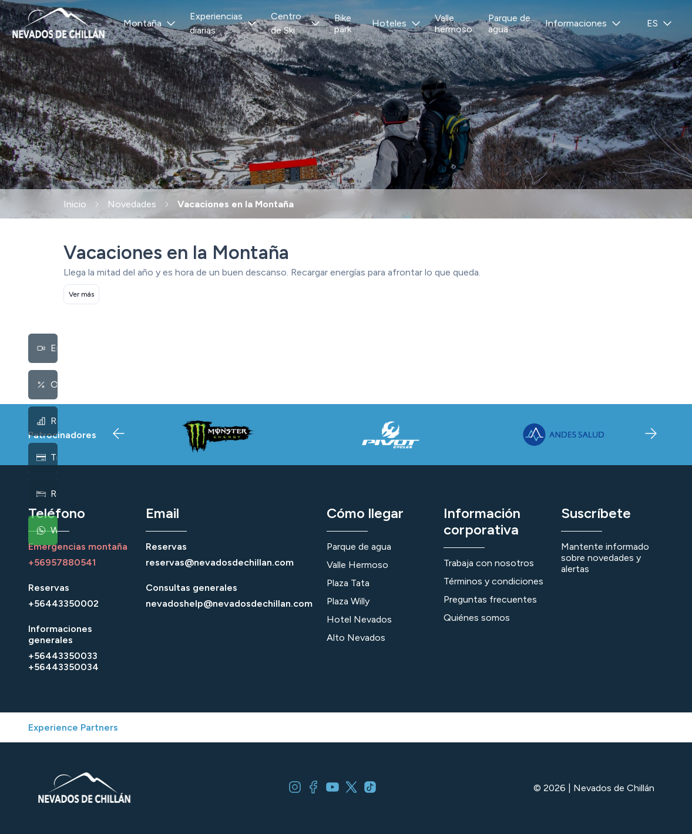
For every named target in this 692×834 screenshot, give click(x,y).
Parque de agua (509, 23)
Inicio (74, 204)
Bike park (342, 23)
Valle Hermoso (357, 564)
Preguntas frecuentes (490, 599)
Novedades (132, 204)
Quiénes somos (477, 617)
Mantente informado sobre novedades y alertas (605, 557)
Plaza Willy (348, 601)
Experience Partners (73, 727)
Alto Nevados (356, 637)
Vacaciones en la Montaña (235, 204)
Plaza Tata (348, 582)
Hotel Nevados (359, 619)
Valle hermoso (453, 23)
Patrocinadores (62, 434)
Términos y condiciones (493, 581)
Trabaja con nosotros (489, 563)
